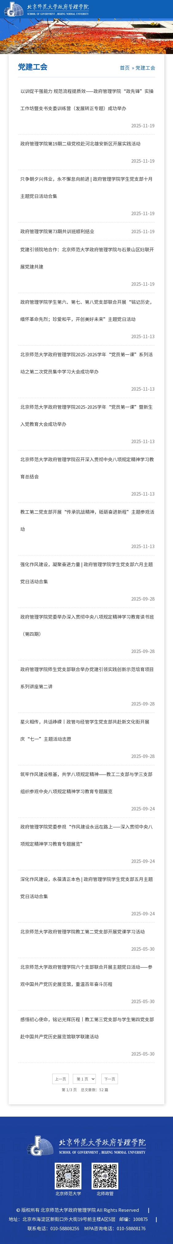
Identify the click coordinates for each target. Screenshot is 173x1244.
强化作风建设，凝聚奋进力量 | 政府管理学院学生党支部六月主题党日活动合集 (86, 567)
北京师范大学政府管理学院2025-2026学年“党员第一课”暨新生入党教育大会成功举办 (86, 410)
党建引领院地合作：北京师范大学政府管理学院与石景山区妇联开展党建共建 (87, 252)
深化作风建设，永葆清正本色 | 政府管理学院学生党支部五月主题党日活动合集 (86, 882)
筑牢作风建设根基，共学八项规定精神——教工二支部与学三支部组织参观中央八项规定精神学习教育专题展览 (86, 777)
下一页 (109, 1079)
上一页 (60, 1079)
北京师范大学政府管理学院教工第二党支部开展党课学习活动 (82, 931)
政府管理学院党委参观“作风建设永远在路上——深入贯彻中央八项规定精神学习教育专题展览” (86, 830)
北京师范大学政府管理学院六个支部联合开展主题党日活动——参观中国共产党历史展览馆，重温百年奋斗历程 (86, 970)
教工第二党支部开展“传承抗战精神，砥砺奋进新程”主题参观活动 (87, 515)
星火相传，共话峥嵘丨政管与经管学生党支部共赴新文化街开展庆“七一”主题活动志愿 (84, 725)
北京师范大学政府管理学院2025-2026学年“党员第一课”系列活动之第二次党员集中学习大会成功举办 (86, 357)
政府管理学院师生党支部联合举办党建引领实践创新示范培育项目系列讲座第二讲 (87, 672)
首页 (125, 67)
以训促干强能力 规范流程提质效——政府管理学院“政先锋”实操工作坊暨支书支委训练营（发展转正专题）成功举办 (87, 94)
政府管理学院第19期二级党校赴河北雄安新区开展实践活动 (80, 143)
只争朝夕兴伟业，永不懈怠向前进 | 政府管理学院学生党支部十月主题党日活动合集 (86, 182)
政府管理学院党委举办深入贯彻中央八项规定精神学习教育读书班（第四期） (87, 620)
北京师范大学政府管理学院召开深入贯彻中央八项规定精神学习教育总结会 (87, 462)
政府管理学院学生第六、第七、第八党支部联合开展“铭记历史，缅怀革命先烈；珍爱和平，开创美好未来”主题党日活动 (87, 305)
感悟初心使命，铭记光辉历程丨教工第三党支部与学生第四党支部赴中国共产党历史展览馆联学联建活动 (87, 1022)
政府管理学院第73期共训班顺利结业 (57, 231)
